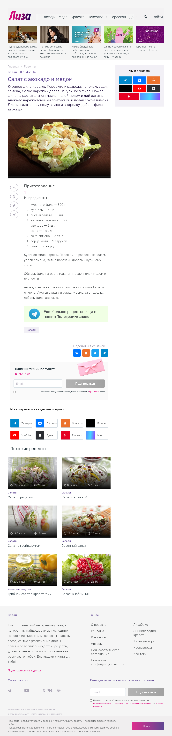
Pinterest (72, 435)
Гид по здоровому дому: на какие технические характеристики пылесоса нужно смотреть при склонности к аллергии (22, 50)
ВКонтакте (47, 423)
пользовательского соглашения (108, 703)
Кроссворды (142, 647)
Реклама (97, 631)
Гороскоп (117, 15)
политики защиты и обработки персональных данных (68, 731)
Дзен (44, 435)
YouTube (20, 435)
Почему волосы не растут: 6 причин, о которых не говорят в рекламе (53, 49)
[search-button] (144, 15)
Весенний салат (74, 545)
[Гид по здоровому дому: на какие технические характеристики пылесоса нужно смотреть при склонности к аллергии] (22, 32)
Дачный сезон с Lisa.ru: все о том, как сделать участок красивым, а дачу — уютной (118, 49)
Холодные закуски (19, 589)
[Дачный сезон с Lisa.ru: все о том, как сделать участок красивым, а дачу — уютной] (118, 32)
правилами (94, 392)
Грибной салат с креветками (30, 594)
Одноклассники (72, 423)
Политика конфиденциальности (108, 662)
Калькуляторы (144, 641)
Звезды (48, 15)
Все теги (140, 654)
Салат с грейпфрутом (24, 545)
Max (94, 435)
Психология (97, 15)
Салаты (32, 330)
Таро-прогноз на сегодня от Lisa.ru (146, 46)
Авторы (96, 643)
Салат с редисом (20, 497)
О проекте (98, 624)
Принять (148, 726)
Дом (131, 15)
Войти (157, 15)
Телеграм (21, 423)
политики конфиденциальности (139, 703)
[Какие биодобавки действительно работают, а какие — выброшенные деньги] (86, 32)
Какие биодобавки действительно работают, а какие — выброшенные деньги (85, 49)
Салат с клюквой (74, 497)
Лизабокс (140, 624)
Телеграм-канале (73, 316)
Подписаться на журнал (24, 670)
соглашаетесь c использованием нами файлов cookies (86, 727)
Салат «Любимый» (76, 594)
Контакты (98, 637)
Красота (77, 15)
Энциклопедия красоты (144, 633)
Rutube (96, 423)
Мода (62, 15)
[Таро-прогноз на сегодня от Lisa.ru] (150, 32)
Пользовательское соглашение (105, 652)
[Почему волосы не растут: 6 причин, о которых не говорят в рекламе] (54, 32)
